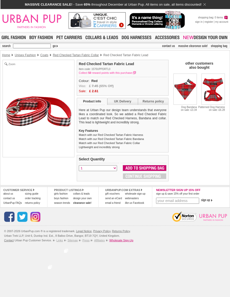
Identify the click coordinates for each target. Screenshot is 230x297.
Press (86, 240)
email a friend (113, 202)
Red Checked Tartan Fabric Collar (76, 55)
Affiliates (99, 240)
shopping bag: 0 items (213, 17)
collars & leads (81, 193)
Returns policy (153, 101)
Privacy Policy (101, 231)
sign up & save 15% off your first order (177, 193)
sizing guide (32, 193)
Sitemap (73, 240)
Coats (44, 55)
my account (221, 21)
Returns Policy (121, 231)
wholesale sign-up (135, 193)
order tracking (33, 198)
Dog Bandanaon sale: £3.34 (189, 108)
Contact (9, 240)
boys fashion (61, 198)
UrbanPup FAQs (12, 202)
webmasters (132, 198)
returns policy (32, 202)
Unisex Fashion (25, 55)
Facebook (134, 202)
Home (6, 55)
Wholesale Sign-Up (121, 240)
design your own (82, 198)
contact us (9, 198)
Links (59, 240)
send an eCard (113, 198)
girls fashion (61, 193)
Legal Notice (84, 231)
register (209, 21)
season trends (62, 202)
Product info (92, 101)
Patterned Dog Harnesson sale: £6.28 (211, 108)
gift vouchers (112, 193)
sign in (198, 21)
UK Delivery (122, 101)
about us (8, 193)
